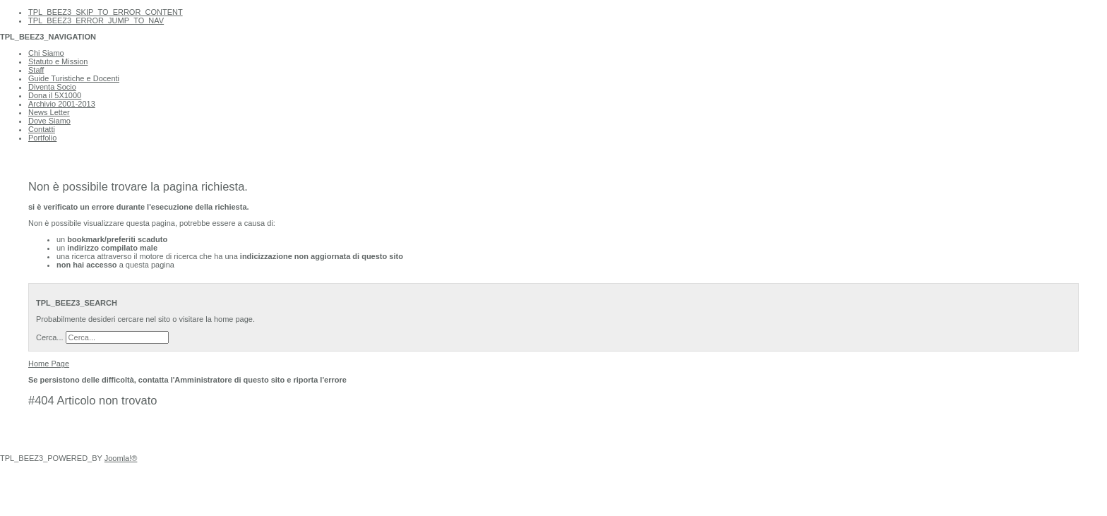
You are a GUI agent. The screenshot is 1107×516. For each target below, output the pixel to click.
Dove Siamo (49, 120)
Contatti (41, 129)
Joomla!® (121, 458)
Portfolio (42, 137)
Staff (36, 70)
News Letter (49, 112)
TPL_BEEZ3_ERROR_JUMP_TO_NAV (96, 20)
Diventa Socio (52, 87)
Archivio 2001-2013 (61, 104)
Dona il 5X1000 (54, 95)
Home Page (48, 363)
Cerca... (50, 337)
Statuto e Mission (58, 61)
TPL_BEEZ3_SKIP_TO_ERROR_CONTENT (105, 12)
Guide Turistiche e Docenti (73, 78)
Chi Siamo (46, 53)
